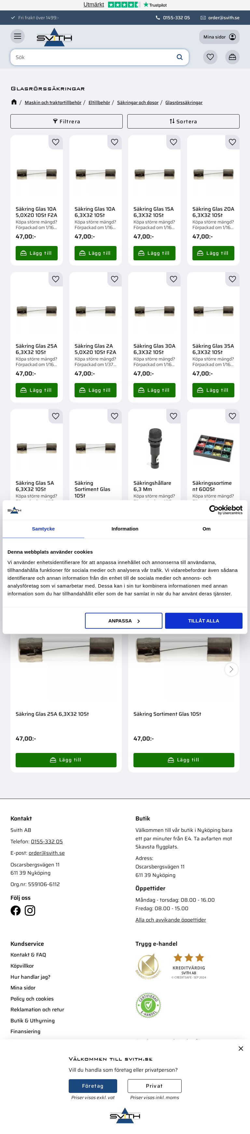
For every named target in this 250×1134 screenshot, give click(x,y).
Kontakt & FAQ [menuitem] (28, 955)
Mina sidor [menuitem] (22, 988)
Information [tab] (125, 528)
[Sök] (180, 57)
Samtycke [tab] (43, 528)
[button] (17, 36)
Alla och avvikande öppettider (170, 920)
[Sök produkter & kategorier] (99, 57)
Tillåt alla (203, 620)
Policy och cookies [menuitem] (32, 999)
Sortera (187, 121)
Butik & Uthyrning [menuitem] (32, 1021)
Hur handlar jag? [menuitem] (30, 977)
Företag (93, 1086)
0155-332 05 (176, 17)
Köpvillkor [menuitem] (22, 966)
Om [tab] (206, 528)
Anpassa (124, 620)
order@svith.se (224, 17)
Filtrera (70, 121)
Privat (154, 1086)
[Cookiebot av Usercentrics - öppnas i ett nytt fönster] (214, 510)
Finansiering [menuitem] (25, 1031)
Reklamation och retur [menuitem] (37, 1009)
